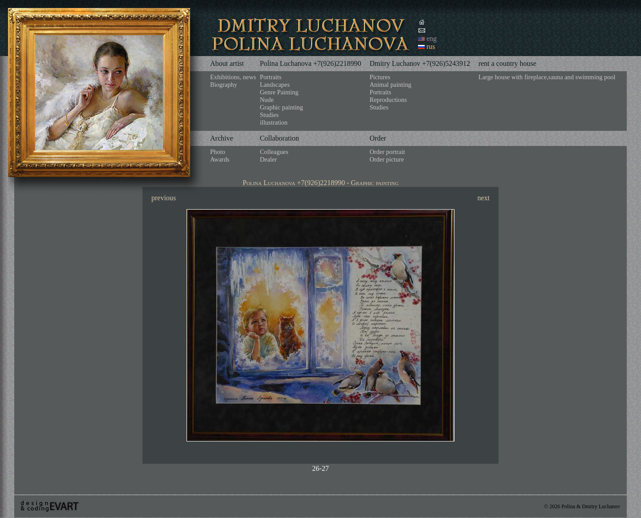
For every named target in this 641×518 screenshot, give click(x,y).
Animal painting (390, 84)
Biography (223, 84)
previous (163, 198)
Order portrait (387, 151)
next (483, 198)
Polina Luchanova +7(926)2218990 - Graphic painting (320, 182)
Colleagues (274, 151)
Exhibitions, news (233, 77)
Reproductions (388, 99)
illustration (274, 122)
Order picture (386, 159)
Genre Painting (279, 92)
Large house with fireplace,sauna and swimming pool (547, 77)
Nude (267, 99)
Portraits (271, 77)
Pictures (379, 77)
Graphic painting (281, 107)
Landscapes (275, 84)
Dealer (268, 159)
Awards (219, 159)
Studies (269, 114)
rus (430, 46)
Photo (217, 151)
